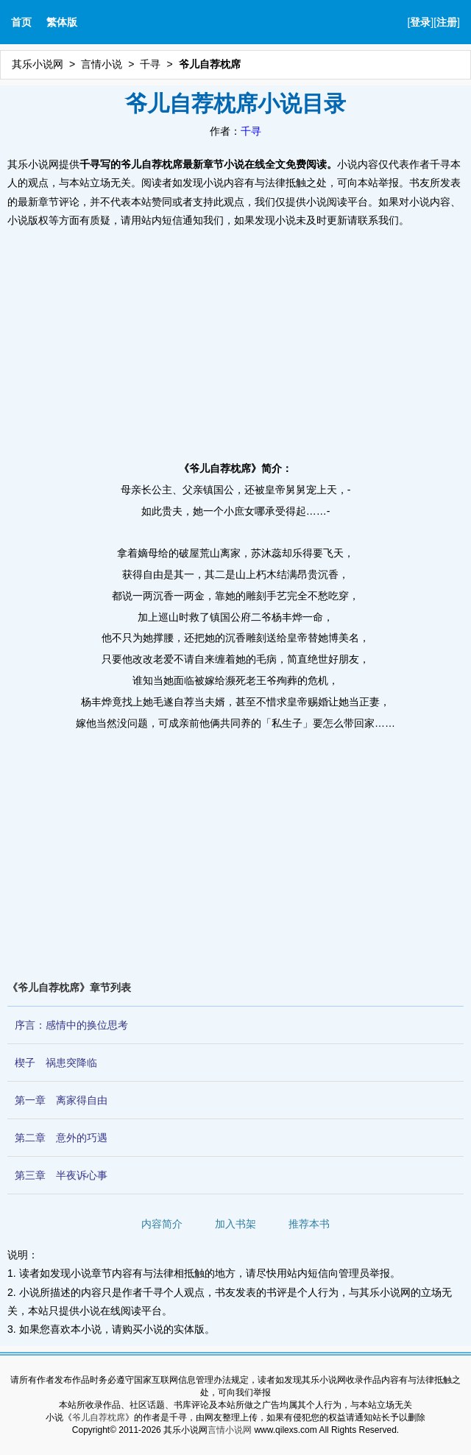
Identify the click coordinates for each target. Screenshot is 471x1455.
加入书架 (235, 1224)
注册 (446, 22)
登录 (420, 22)
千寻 (150, 64)
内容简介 (162, 1224)
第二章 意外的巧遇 (61, 1138)
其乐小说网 (37, 64)
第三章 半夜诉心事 (61, 1175)
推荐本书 (309, 1224)
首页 (21, 22)
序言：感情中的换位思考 (71, 1025)
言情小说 (101, 64)
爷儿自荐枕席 (98, 1417)
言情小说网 (230, 1430)
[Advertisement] (235, 340)
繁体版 (61, 22)
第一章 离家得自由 (61, 1100)
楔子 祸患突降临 (56, 1062)
